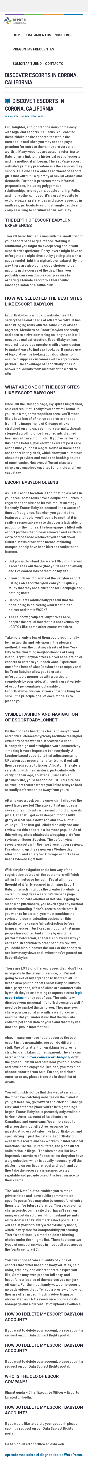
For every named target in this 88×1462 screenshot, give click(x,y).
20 (42, 116)
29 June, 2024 (11, 116)
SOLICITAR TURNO (27, 64)
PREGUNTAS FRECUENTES (33, 49)
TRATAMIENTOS (38, 35)
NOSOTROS (63, 35)
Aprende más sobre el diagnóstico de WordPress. (44, 1455)
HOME (17, 35)
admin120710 (29, 116)
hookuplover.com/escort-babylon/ (43, 1057)
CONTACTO (54, 64)
